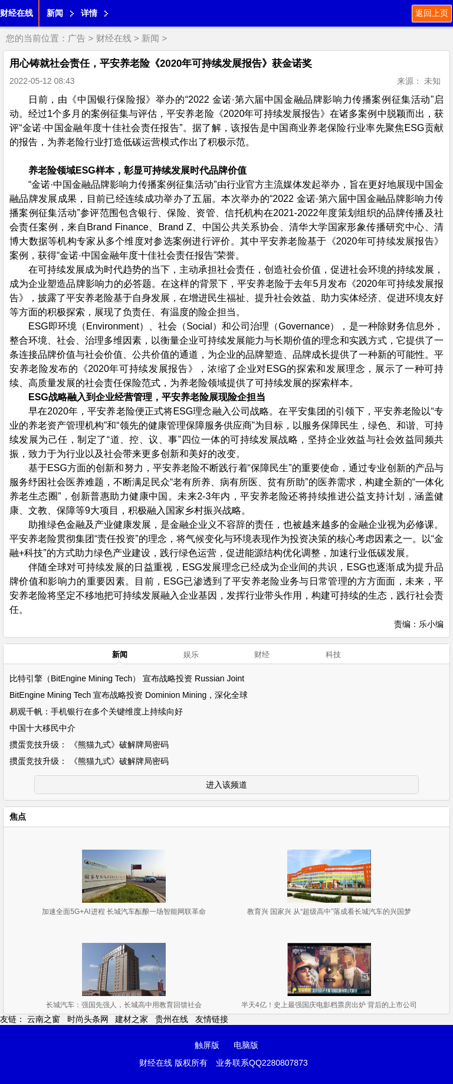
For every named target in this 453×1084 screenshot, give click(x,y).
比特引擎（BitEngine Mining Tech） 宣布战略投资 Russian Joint (126, 678)
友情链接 (211, 1019)
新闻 (55, 13)
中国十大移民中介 (42, 728)
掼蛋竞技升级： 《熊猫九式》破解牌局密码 (89, 744)
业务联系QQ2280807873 (262, 1062)
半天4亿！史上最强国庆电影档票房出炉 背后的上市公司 (329, 1005)
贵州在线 (171, 1019)
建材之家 (131, 1019)
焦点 (17, 816)
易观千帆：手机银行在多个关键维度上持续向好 (96, 711)
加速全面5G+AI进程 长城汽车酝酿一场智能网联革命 (124, 911)
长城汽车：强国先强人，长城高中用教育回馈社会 (124, 1005)
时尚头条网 (88, 1019)
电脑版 (246, 1045)
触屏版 (207, 1045)
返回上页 (431, 13)
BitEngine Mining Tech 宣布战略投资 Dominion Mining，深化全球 (128, 695)
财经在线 (16, 13)
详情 (89, 13)
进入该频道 (226, 784)
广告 (77, 38)
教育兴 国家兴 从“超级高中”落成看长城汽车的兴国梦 (329, 911)
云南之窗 (43, 1019)
